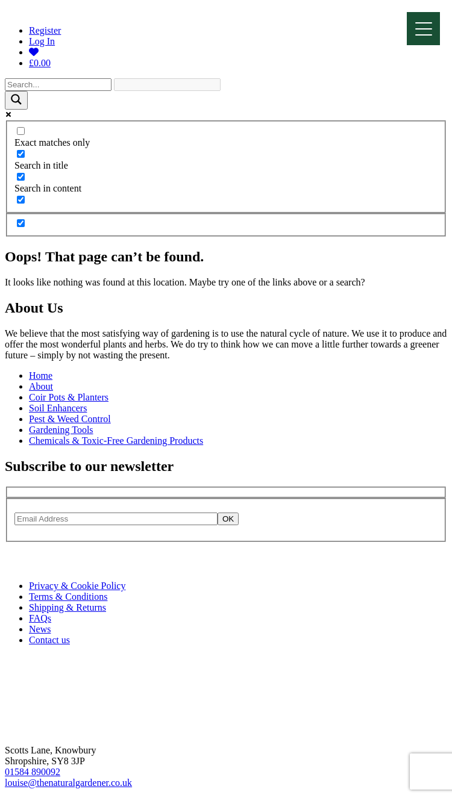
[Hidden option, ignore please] (21, 223)
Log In (42, 41)
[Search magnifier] (16, 100)
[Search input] (58, 84)
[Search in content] (21, 177)
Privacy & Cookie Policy (77, 586)
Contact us (49, 640)
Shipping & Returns (67, 607)
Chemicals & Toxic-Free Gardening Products (116, 440)
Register (45, 30)
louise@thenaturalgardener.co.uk (68, 783)
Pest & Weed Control (70, 419)
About (41, 386)
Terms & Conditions (68, 596)
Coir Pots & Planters (68, 397)
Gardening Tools (61, 430)
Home (40, 375)
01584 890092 (32, 772)
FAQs (40, 618)
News (40, 629)
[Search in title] (21, 154)
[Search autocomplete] (167, 84)
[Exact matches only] (21, 131)
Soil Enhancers (58, 408)
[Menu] (423, 28)
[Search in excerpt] (21, 200)
